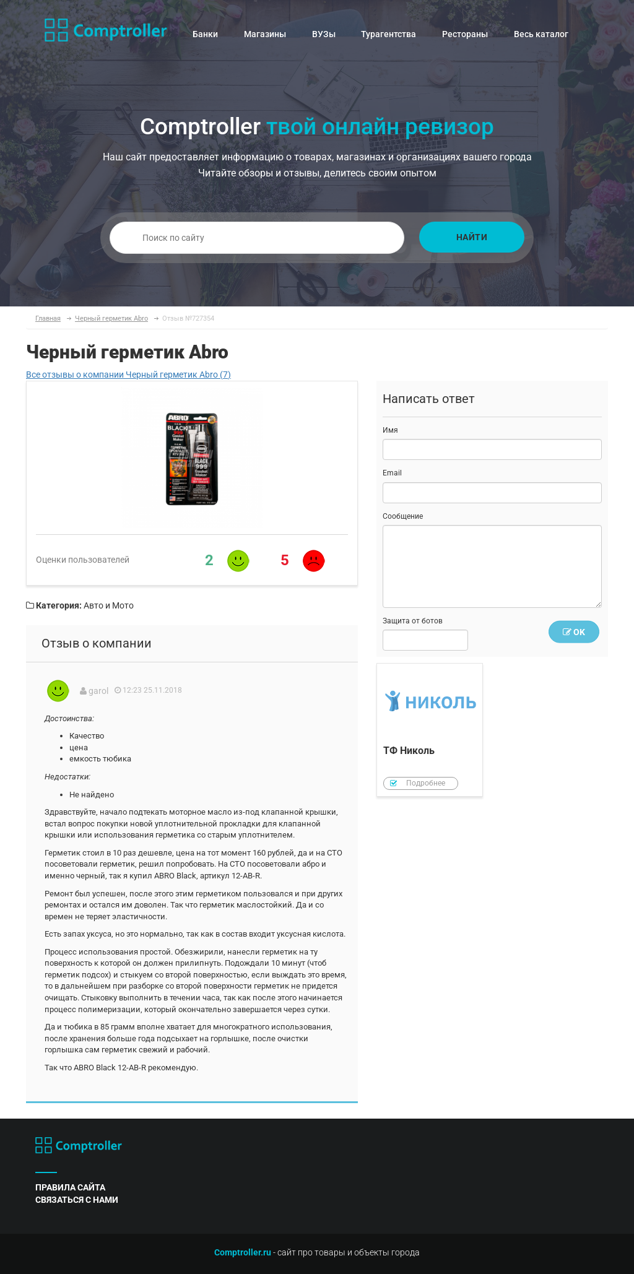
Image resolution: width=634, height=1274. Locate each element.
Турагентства (388, 34)
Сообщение (403, 516)
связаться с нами (76, 1200)
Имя (390, 430)
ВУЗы (324, 34)
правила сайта (70, 1187)
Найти (472, 237)
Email (392, 473)
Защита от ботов (413, 621)
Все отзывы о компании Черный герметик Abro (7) (128, 374)
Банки (205, 34)
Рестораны (465, 34)
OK (574, 632)
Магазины (265, 34)
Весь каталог (541, 34)
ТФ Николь (429, 730)
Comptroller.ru (242, 1252)
